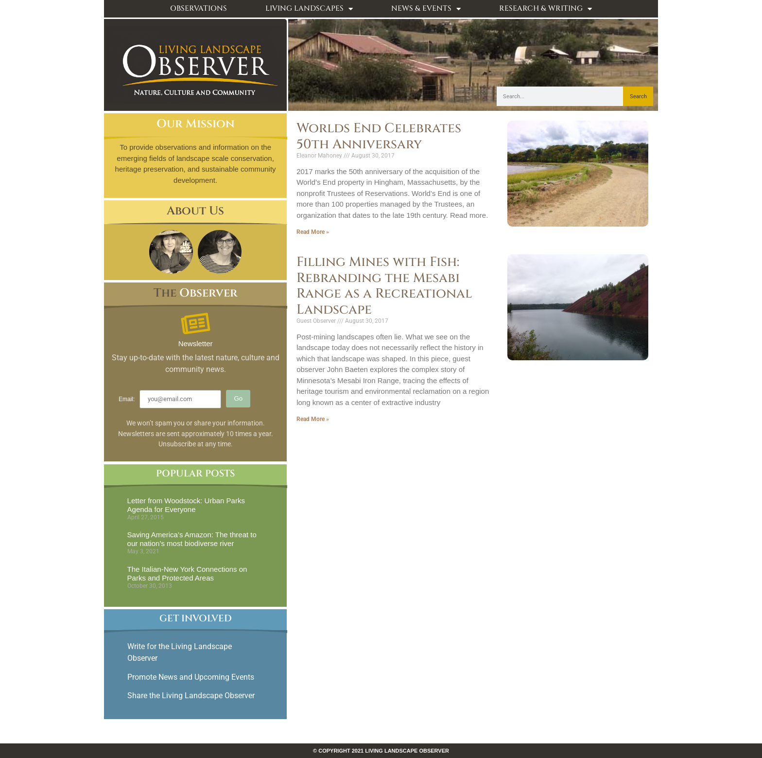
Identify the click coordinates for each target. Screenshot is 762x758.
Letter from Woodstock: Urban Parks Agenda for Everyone (186, 504)
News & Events (426, 9)
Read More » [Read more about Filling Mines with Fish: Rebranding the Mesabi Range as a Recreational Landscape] (312, 419)
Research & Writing (545, 9)
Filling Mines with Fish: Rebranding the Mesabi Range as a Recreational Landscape (384, 285)
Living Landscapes (309, 9)
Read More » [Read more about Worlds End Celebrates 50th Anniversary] (312, 232)
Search (638, 96)
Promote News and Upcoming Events (190, 677)
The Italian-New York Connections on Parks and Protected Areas (187, 573)
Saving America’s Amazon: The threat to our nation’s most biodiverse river (192, 538)
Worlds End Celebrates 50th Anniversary (378, 136)
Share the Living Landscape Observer (192, 695)
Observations (198, 8)
